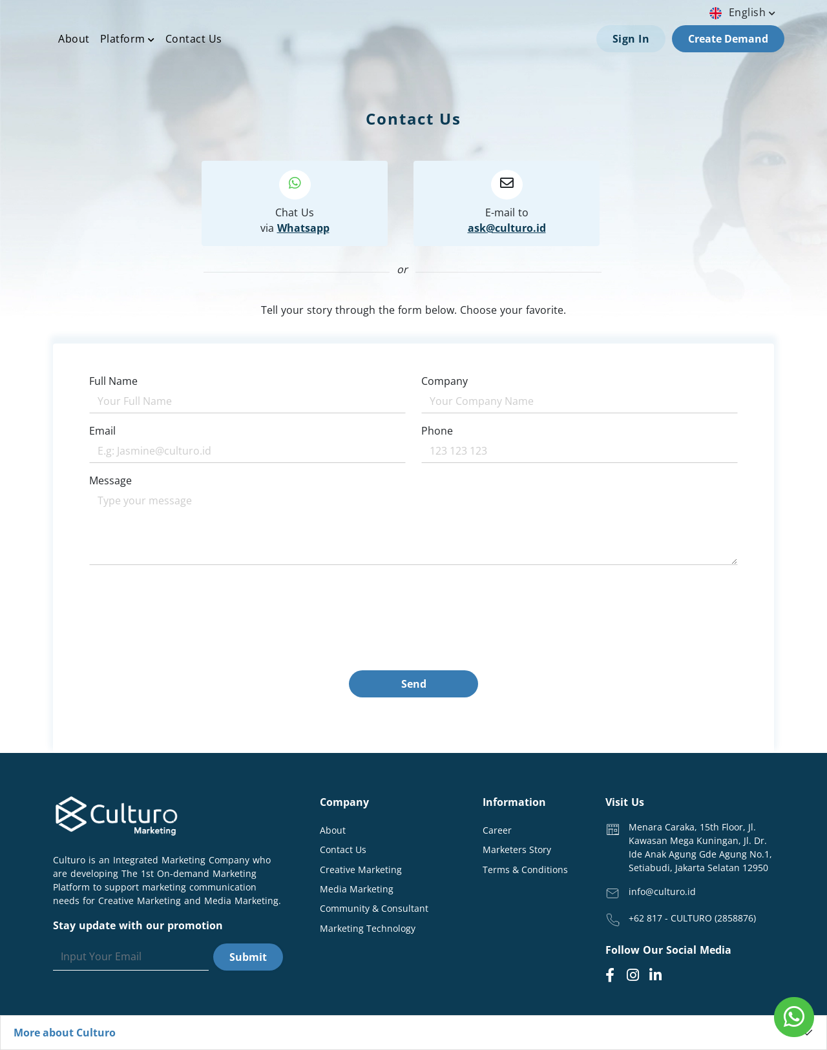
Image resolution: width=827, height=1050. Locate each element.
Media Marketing (356, 889)
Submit (248, 957)
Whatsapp (303, 228)
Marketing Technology (367, 928)
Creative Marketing (361, 869)
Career (497, 830)
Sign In (631, 39)
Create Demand (728, 39)
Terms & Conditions (525, 869)
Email (102, 431)
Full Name (113, 381)
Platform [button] (127, 39)
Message (110, 480)
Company (444, 381)
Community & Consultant (374, 908)
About (74, 39)
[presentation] (187, 645)
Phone (437, 431)
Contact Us (193, 39)
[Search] (131, 957)
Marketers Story (517, 849)
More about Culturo (65, 1032)
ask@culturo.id (507, 228)
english (744, 12)
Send (413, 684)
